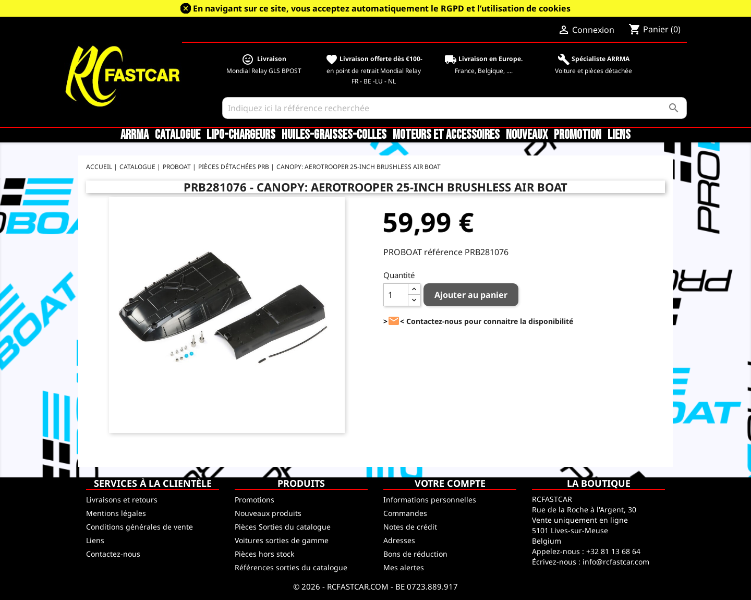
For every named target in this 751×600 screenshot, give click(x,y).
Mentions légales (116, 513)
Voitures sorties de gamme (282, 540)
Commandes (405, 513)
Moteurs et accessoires (446, 135)
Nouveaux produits (268, 513)
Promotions (254, 500)
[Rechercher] (454, 108)
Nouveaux (527, 135)
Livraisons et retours (122, 500)
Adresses (399, 540)
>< (393, 321)
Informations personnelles (429, 500)
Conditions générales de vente (139, 527)
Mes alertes (403, 567)
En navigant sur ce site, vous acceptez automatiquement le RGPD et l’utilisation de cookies (382, 8)
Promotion (577, 135)
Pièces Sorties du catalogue (283, 527)
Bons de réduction (415, 554)
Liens (619, 135)
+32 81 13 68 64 (613, 551)
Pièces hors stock (264, 554)
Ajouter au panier (470, 295)
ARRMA (134, 135)
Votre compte (450, 483)
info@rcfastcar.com (616, 562)
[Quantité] (395, 294)
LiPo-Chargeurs (241, 135)
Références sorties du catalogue (291, 567)
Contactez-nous (113, 554)
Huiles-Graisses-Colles (334, 135)
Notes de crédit (410, 527)
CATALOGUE (177, 135)
